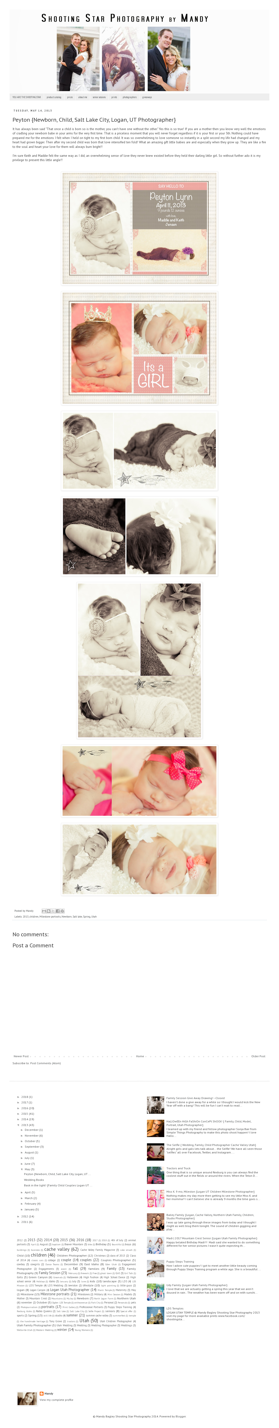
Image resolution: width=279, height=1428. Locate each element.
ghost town (106, 1273)
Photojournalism (29, 1307)
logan (21, 1290)
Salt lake (77, 916)
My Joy (70, 1298)
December (32, 1130)
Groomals (58, 1277)
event (64, 1269)
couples (86, 1260)
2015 (25, 1113)
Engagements (46, 1269)
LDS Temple (36, 1285)
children (34, 916)
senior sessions (99, 97)
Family (111, 1268)
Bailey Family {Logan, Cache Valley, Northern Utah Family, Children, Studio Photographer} (210, 1216)
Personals (122, 1302)
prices (70, 97)
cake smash (126, 1250)
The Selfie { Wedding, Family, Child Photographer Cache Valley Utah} (211, 1145)
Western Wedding (45, 1330)
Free (95, 1273)
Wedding (82, 1325)
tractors (71, 1321)
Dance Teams (52, 1264)
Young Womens (82, 1330)
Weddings (126, 1325)
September (32, 1146)
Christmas (100, 1255)
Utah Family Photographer (34, 1325)
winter (62, 1329)
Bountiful (116, 1244)
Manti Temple (105, 1290)
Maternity (121, 1290)
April (28, 1192)
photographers (130, 97)
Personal (109, 1302)
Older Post (258, 1056)
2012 (25, 1216)
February (31, 1203)
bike (90, 1244)
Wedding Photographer (104, 1325)
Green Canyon (38, 1277)
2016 (25, 1108)
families (94, 1269)
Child (20, 1255)
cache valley (57, 1249)
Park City (95, 1302)
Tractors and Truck (178, 1168)
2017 (25, 1102)
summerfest (119, 1315)
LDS (124, 1281)
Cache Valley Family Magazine (97, 1250)
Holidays (40, 1281)
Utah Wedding (64, 1325)
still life (47, 1315)
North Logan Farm (103, 1298)
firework (85, 1273)
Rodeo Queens (44, 1311)
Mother (21, 1298)
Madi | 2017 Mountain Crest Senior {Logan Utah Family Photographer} (211, 1238)
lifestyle (88, 1285)
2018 (25, 1097)
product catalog (54, 97)
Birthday (101, 1244)
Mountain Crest (38, 1298)
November (32, 1135)
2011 (25, 1222)
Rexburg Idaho (24, 1311)
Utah (94, 916)
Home (140, 1056)
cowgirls (35, 1264)
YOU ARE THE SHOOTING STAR (27, 97)
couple (66, 1260)
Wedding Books (34, 1180)
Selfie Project (95, 1311)
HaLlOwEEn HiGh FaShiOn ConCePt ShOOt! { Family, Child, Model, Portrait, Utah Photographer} (208, 1123)
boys (128, 1244)
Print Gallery (69, 1307)
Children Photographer (72, 1255)
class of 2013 (117, 1255)
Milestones (84, 1294)
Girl (117, 1273)
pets (133, 1302)
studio (58, 1315)
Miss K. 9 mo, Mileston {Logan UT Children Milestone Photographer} (210, 1191)
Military (98, 1294)
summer (72, 1315)
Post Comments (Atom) (45, 1063)
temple (132, 1315)
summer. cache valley (97, 1315)
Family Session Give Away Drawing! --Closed (195, 1098)
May (28, 1169)
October (30, 1141)
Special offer (126, 1311)
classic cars (38, 1260)
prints (114, 97)
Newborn (67, 916)
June (28, 1163)
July (27, 1158)
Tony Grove (55, 1321)
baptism (56, 1244)
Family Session (49, 1273)
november (26, 1302)
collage (52, 1260)
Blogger (181, 1416)
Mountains (57, 1298)
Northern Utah (126, 1298)
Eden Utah (111, 1264)
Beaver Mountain (73, 1244)
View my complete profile (56, 1400)
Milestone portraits (50, 916)
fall (75, 1268)
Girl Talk (128, 1273)
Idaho (52, 1281)
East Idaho (91, 1264)
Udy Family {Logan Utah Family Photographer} (196, 1285)
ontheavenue (80, 1302)
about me (82, 97)
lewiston (73, 1285)
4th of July (117, 1240)
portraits (47, 1306)
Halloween (72, 1277)
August (30, 1152)
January (30, 1209)
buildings (21, 1250)
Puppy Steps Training (120, 1307)
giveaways (147, 97)
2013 (26, 916)
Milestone (27, 1294)
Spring (86, 916)
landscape (110, 1281)
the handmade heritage (32, 1321)
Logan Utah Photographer (70, 1289)
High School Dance (114, 1277)
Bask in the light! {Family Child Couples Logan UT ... (58, 1185)
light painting (108, 1285)
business (35, 1250)
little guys (126, 1285)
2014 (25, 1119)
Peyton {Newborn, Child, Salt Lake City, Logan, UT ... (57, 1174)
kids (92, 1281)
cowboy (21, 1264)
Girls (20, 1277)
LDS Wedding (55, 1285)
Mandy (48, 1393)
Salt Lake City (77, 1311)
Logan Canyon (38, 1290)
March (29, 1198)
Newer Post (21, 1056)
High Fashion (91, 1277)
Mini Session (114, 1294)
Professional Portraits (91, 1307)
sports (20, 1315)
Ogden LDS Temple (61, 1302)
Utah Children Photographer (116, 1321)
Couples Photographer (116, 1260)
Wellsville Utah (24, 1330)
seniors (110, 1311)
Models (128, 1294)
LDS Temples (175, 1308)
